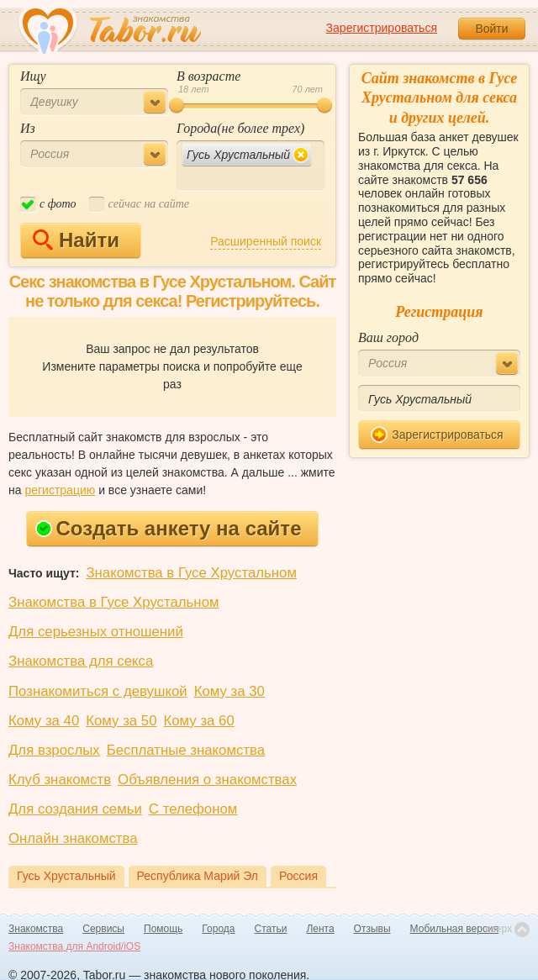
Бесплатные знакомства (186, 750)
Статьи (271, 929)
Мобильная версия (454, 929)
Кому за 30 (229, 691)
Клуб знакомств (59, 780)
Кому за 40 (43, 721)
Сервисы (103, 929)
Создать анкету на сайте (168, 528)
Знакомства (35, 929)
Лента (320, 929)
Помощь (163, 929)
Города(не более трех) (240, 128)
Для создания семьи (75, 809)
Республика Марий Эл (197, 876)
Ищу (33, 76)
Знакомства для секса (80, 661)
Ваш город (388, 337)
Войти (491, 28)
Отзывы (372, 929)
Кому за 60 (199, 721)
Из (27, 128)
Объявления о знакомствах (207, 780)
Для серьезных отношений (95, 632)
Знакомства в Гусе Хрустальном (191, 573)
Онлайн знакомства (73, 838)
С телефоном (193, 809)
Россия (298, 876)
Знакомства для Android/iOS (74, 946)
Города (218, 929)
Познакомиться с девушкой (97, 691)
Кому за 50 (121, 721)
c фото (48, 205)
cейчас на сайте (139, 205)
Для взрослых (54, 750)
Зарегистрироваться (381, 27)
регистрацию (59, 490)
